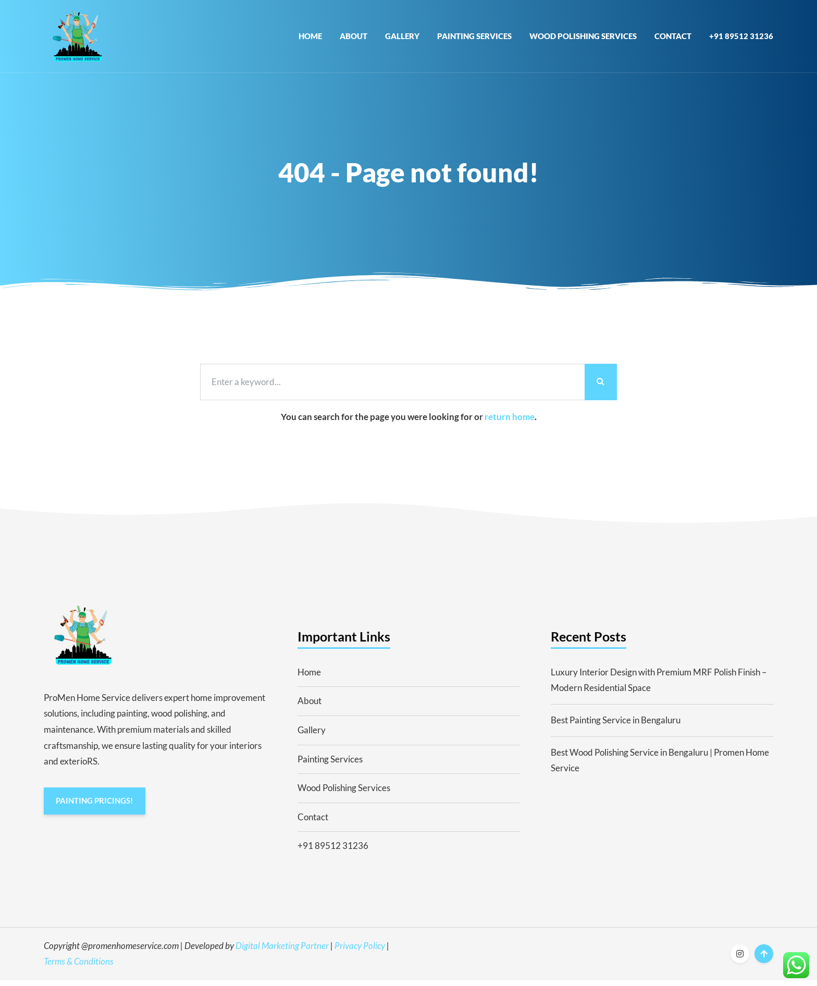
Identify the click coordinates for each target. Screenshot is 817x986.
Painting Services (474, 38)
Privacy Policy (360, 951)
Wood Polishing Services (583, 38)
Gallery (402, 38)
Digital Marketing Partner (282, 951)
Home (310, 38)
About (353, 38)
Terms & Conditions (79, 967)
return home (510, 422)
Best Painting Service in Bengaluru (615, 725)
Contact (672, 38)
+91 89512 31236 (741, 38)
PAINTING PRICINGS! (94, 807)
